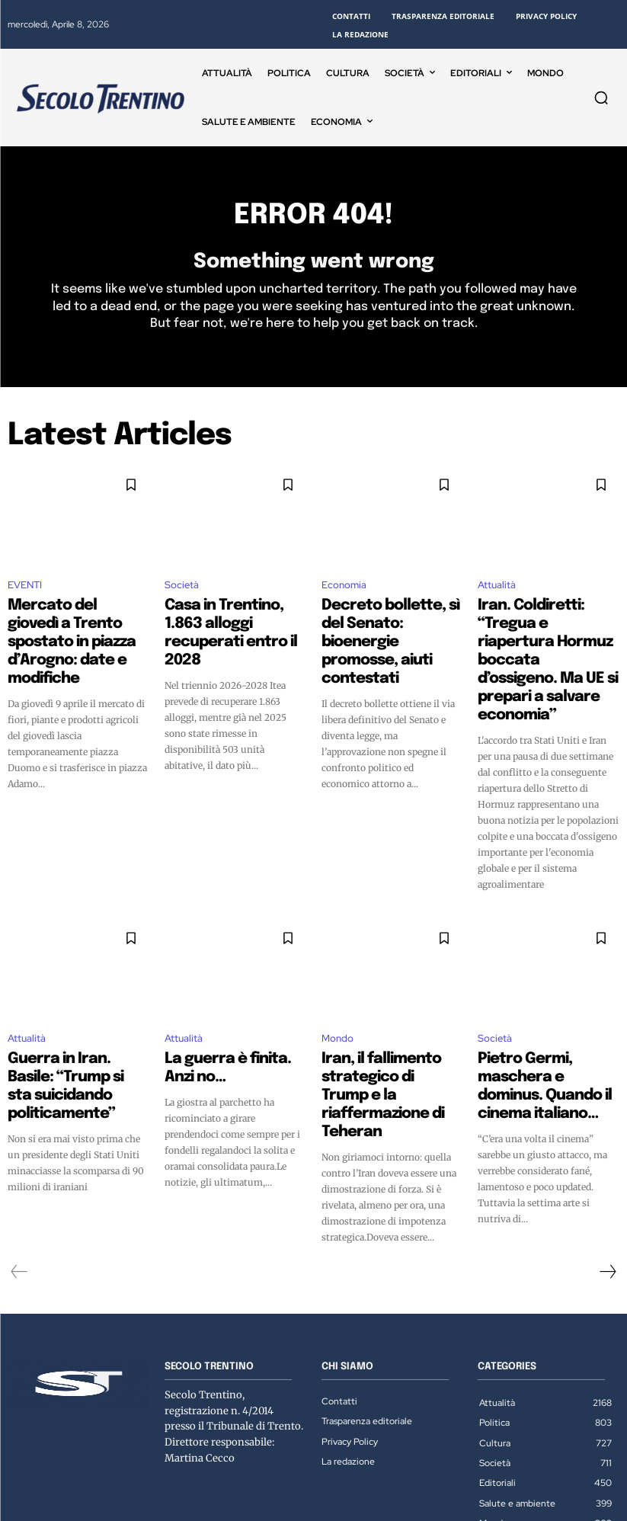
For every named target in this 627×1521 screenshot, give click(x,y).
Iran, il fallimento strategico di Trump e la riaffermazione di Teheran (390, 1019)
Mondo (337, 987)
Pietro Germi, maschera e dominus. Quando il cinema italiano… (548, 1019)
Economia (343, 594)
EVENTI (25, 594)
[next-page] (607, 1170)
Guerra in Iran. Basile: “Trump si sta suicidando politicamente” (71, 1019)
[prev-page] (19, 1170)
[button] (601, 97)
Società (182, 594)
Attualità (497, 594)
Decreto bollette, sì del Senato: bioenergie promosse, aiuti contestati (390, 625)
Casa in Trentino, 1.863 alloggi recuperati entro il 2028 (231, 625)
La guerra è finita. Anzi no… (235, 1006)
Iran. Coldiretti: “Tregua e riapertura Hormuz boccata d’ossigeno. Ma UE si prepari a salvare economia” (548, 639)
